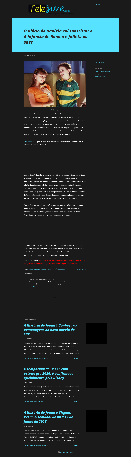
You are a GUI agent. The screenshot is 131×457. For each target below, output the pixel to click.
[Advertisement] (55, 158)
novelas (97, 74)
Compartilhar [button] (99, 62)
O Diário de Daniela (100, 76)
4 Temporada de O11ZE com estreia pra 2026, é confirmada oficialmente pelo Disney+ (48, 373)
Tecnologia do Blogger (65, 452)
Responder (32, 286)
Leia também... (29, 141)
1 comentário (38, 401)
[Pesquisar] (99, 5)
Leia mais (76, 358)
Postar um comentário (41, 358)
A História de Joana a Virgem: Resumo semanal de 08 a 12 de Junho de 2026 (48, 417)
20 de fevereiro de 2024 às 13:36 (44, 279)
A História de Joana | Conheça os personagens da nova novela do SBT (50, 329)
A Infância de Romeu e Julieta (102, 71)
